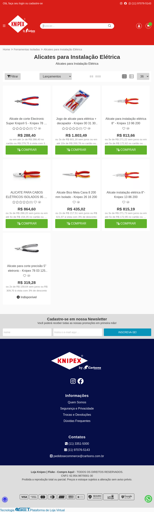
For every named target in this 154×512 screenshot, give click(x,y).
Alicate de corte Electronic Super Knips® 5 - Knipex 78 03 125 (26, 121)
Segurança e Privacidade (77, 408)
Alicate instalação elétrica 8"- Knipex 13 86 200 (125, 195)
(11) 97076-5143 (140, 3)
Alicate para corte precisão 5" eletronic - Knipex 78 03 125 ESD (26, 268)
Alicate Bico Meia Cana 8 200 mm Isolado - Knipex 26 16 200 (76, 195)
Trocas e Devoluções (77, 414)
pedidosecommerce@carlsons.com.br (77, 456)
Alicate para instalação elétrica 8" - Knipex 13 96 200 (125, 121)
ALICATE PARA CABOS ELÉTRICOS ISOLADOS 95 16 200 (26, 195)
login (22, 3)
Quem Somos (77, 402)
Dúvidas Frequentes (76, 420)
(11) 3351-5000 (77, 443)
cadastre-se (36, 3)
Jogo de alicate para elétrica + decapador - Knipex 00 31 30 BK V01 (76, 121)
